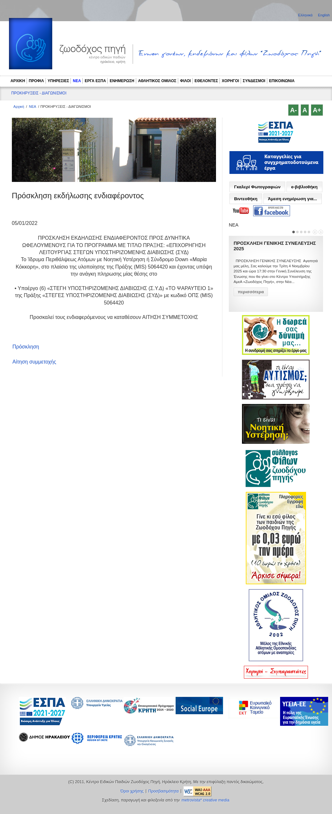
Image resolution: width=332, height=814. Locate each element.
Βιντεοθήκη (245, 198)
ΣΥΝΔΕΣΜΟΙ (254, 81)
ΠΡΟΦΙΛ (36, 81)
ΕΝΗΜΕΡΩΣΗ (122, 81)
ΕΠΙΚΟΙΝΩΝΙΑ (282, 81)
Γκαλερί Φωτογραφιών (257, 186)
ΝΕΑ (77, 81)
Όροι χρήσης (132, 791)
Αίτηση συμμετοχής (34, 361)
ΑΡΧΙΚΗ (18, 81)
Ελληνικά (305, 15)
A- (293, 110)
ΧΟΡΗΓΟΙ (230, 81)
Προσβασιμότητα (163, 791)
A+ (317, 110)
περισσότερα (251, 291)
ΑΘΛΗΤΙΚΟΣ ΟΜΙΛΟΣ (157, 81)
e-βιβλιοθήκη (304, 186)
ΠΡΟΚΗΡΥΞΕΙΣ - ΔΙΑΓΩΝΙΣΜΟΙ (38, 93)
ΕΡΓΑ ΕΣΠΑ (95, 81)
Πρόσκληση (25, 346)
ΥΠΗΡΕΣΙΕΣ (58, 81)
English (324, 15)
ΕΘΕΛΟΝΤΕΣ (206, 81)
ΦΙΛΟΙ (185, 81)
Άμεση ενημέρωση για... (292, 198)
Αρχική (18, 106)
